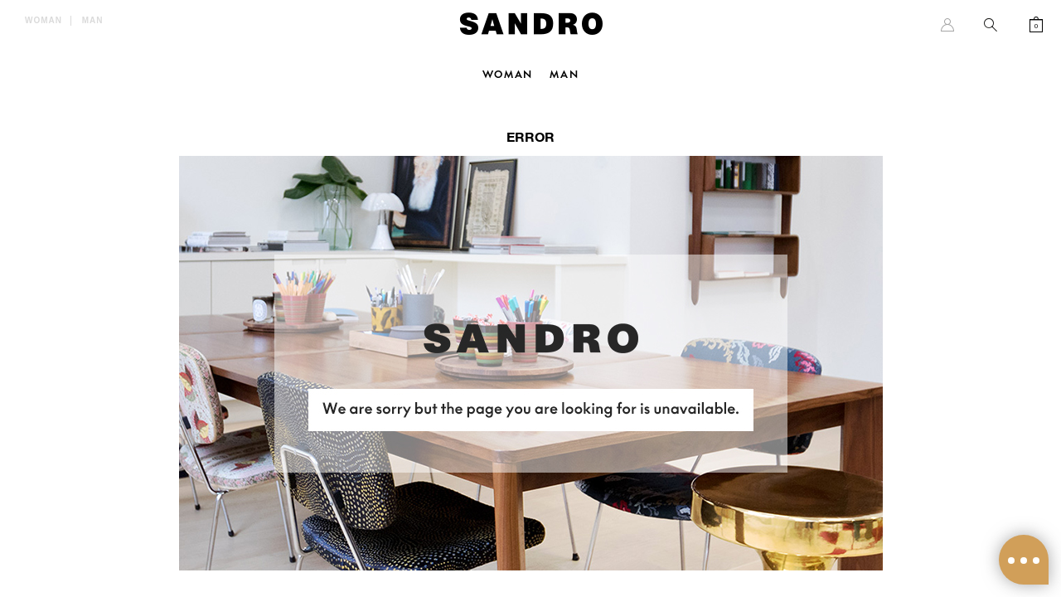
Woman (43, 20)
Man (93, 20)
